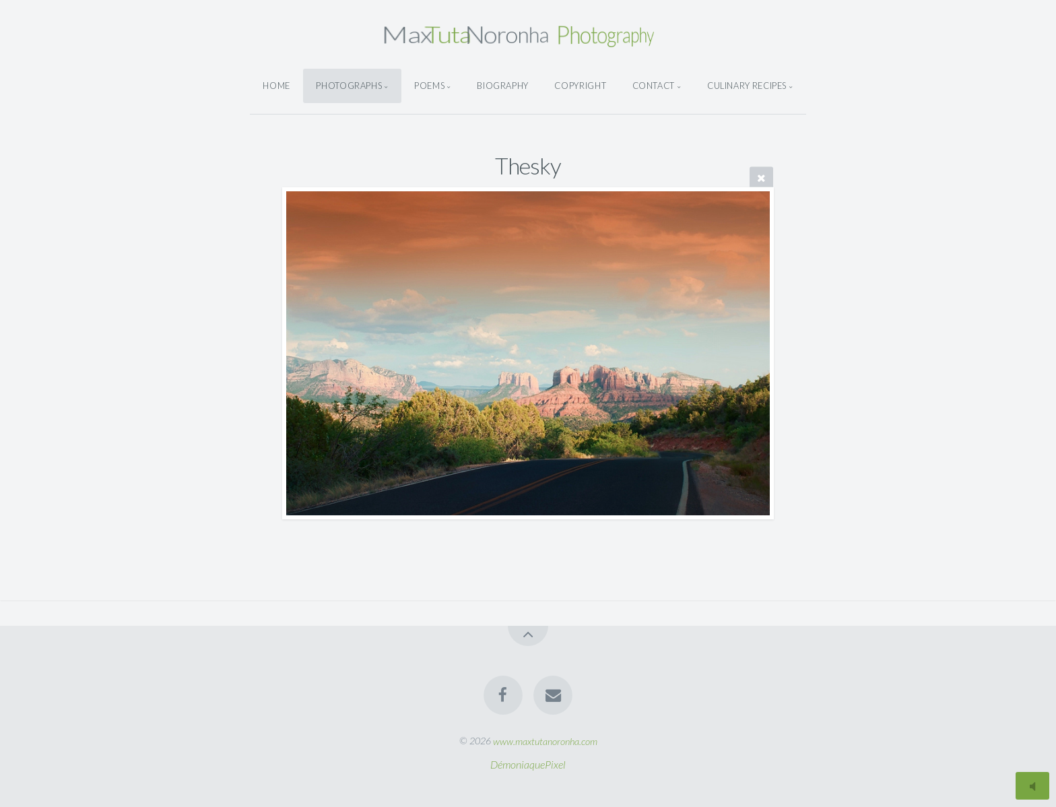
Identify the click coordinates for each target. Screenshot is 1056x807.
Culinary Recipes (747, 85)
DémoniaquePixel (528, 764)
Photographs (349, 85)
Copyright (580, 85)
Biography (503, 85)
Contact (653, 85)
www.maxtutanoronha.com (545, 740)
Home (276, 85)
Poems (429, 85)
